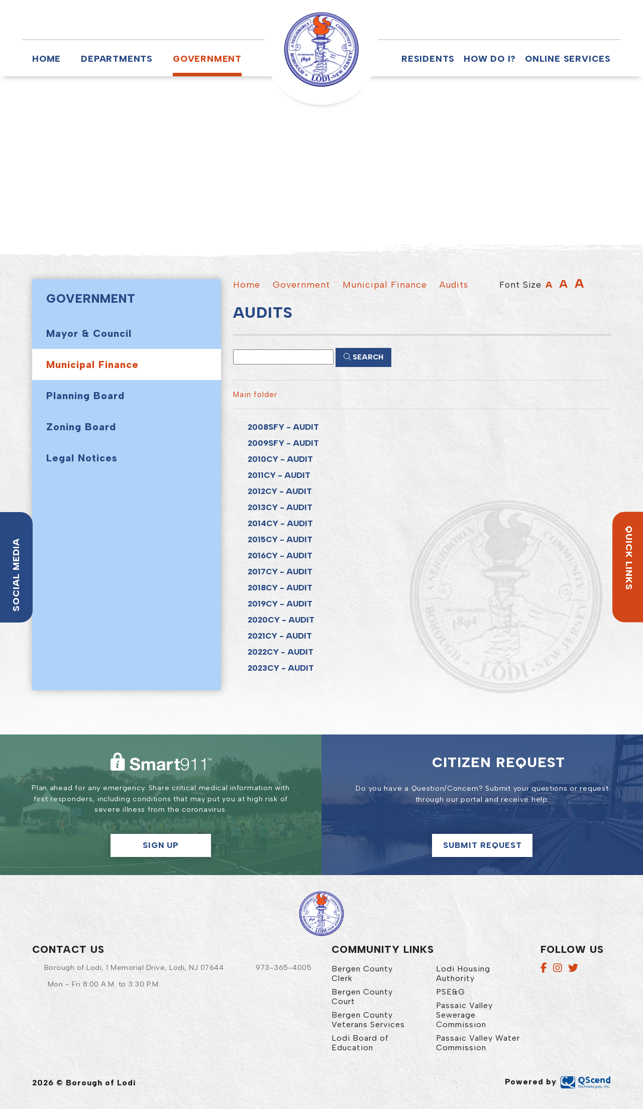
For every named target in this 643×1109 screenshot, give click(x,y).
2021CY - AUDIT (280, 636)
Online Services (568, 58)
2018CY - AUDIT (280, 587)
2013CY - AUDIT (280, 507)
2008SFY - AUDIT (283, 427)
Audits (454, 284)
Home (46, 58)
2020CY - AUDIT (281, 620)
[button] (407, 20)
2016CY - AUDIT (280, 555)
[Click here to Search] (363, 357)
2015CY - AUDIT (280, 539)
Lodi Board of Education (360, 1042)
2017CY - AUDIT (280, 571)
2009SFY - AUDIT (283, 443)
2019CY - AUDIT (280, 603)
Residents (428, 58)
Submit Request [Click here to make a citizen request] (482, 845)
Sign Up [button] (161, 845)
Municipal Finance (92, 364)
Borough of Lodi (321, 49)
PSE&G (450, 992)
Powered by (558, 1081)
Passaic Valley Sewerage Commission (464, 1015)
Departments (117, 58)
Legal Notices (82, 458)
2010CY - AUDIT (280, 459)
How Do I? (490, 58)
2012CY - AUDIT (280, 491)
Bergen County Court (362, 996)
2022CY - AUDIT (280, 652)
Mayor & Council (89, 333)
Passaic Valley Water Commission (478, 1042)
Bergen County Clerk (362, 973)
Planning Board (85, 396)
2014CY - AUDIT (280, 523)
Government (207, 58)
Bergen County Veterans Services (368, 1019)
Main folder (255, 394)
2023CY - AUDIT (281, 668)
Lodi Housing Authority (463, 973)
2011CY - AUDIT (279, 475)
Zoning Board (81, 427)
